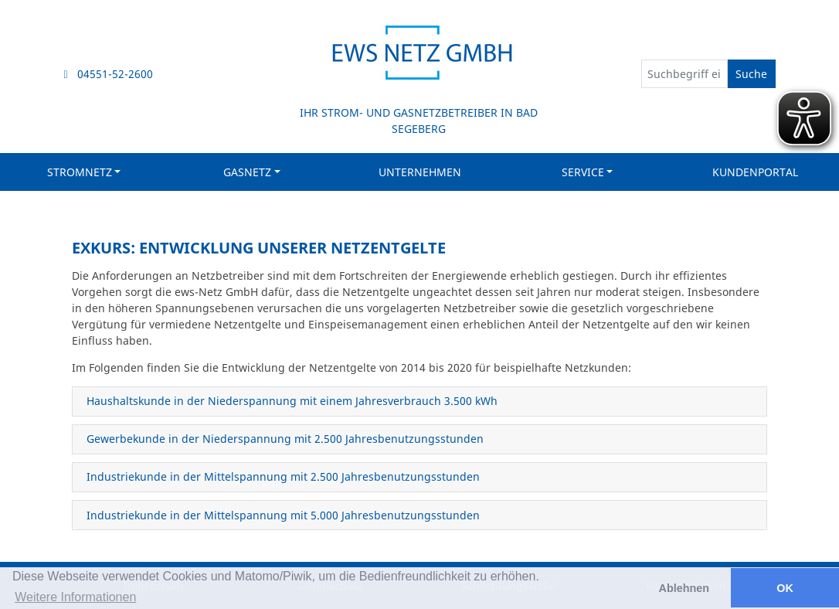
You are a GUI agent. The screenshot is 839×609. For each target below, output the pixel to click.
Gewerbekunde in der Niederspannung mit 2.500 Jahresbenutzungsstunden (285, 438)
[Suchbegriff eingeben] (684, 74)
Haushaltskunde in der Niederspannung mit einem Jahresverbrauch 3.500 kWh (292, 400)
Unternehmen (420, 172)
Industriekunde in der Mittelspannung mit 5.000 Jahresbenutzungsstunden (283, 515)
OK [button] (784, 588)
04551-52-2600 (109, 73)
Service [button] (583, 172)
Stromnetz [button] (79, 172)
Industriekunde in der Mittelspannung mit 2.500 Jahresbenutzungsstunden (283, 476)
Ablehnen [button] (684, 588)
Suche (751, 73)
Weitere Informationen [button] (75, 597)
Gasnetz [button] (247, 172)
